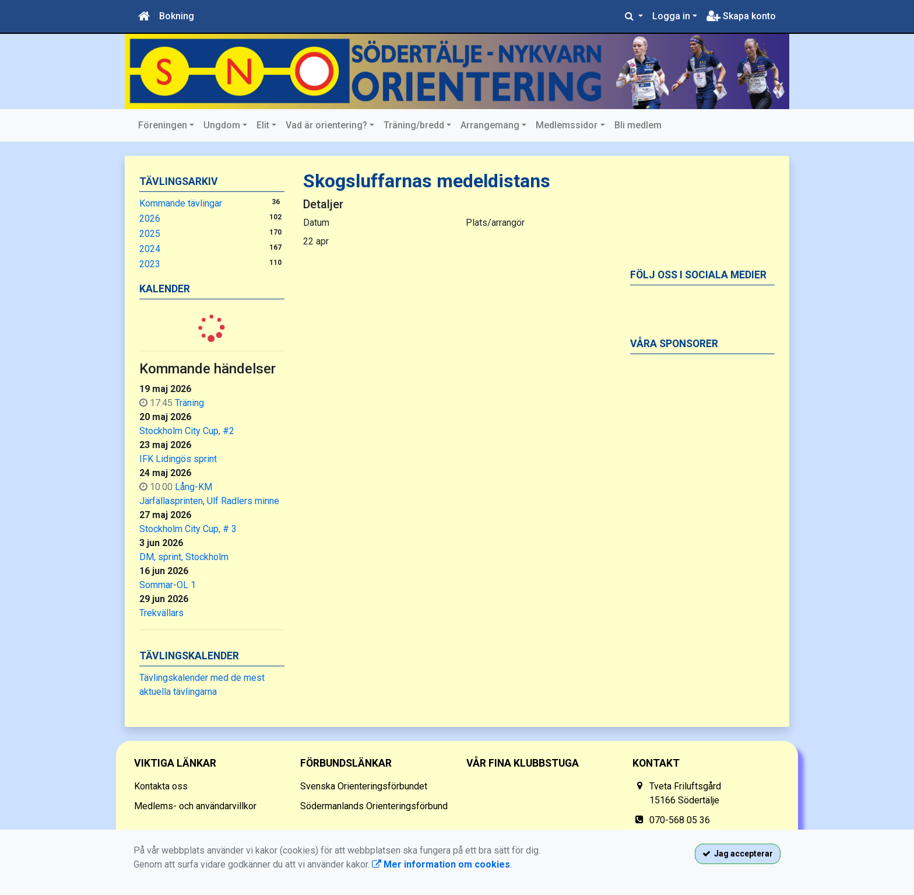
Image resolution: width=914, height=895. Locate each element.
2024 (149, 248)
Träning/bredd (414, 125)
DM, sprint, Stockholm (183, 556)
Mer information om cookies (441, 864)
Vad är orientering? (326, 125)
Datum (316, 222)
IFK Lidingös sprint (178, 458)
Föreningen (162, 125)
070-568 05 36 (679, 820)
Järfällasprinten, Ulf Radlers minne (209, 500)
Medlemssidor (566, 125)
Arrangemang (489, 125)
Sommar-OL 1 (167, 584)
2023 (149, 264)
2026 (149, 218)
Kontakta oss (161, 786)
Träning (189, 402)
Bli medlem (638, 125)
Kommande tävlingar (180, 203)
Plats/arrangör (495, 222)
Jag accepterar (737, 853)
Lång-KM (193, 486)
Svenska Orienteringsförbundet (363, 786)
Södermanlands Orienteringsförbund (374, 806)
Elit (262, 125)
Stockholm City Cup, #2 (186, 430)
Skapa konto (741, 16)
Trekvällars (161, 612)
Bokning (176, 16)
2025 (149, 233)
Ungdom (221, 125)
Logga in (671, 16)
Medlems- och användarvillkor (195, 806)
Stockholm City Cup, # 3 (188, 528)
